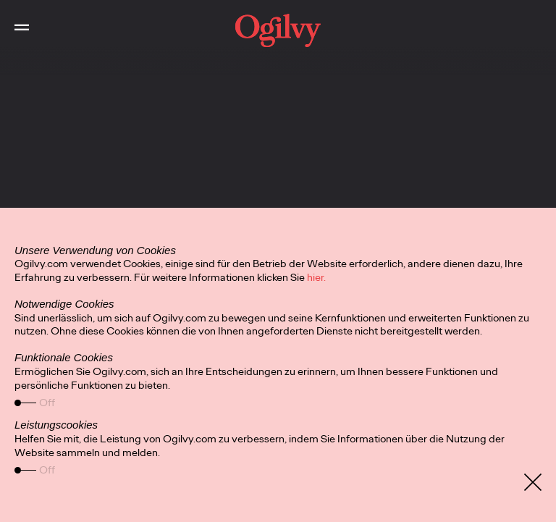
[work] (278, 30)
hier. (316, 277)
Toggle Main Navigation (14, 14)
